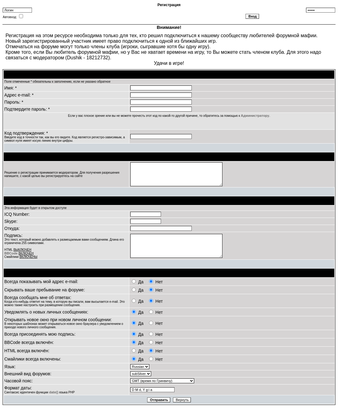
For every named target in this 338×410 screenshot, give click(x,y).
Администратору (255, 115)
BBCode (11, 253)
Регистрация (168, 5)
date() (53, 392)
